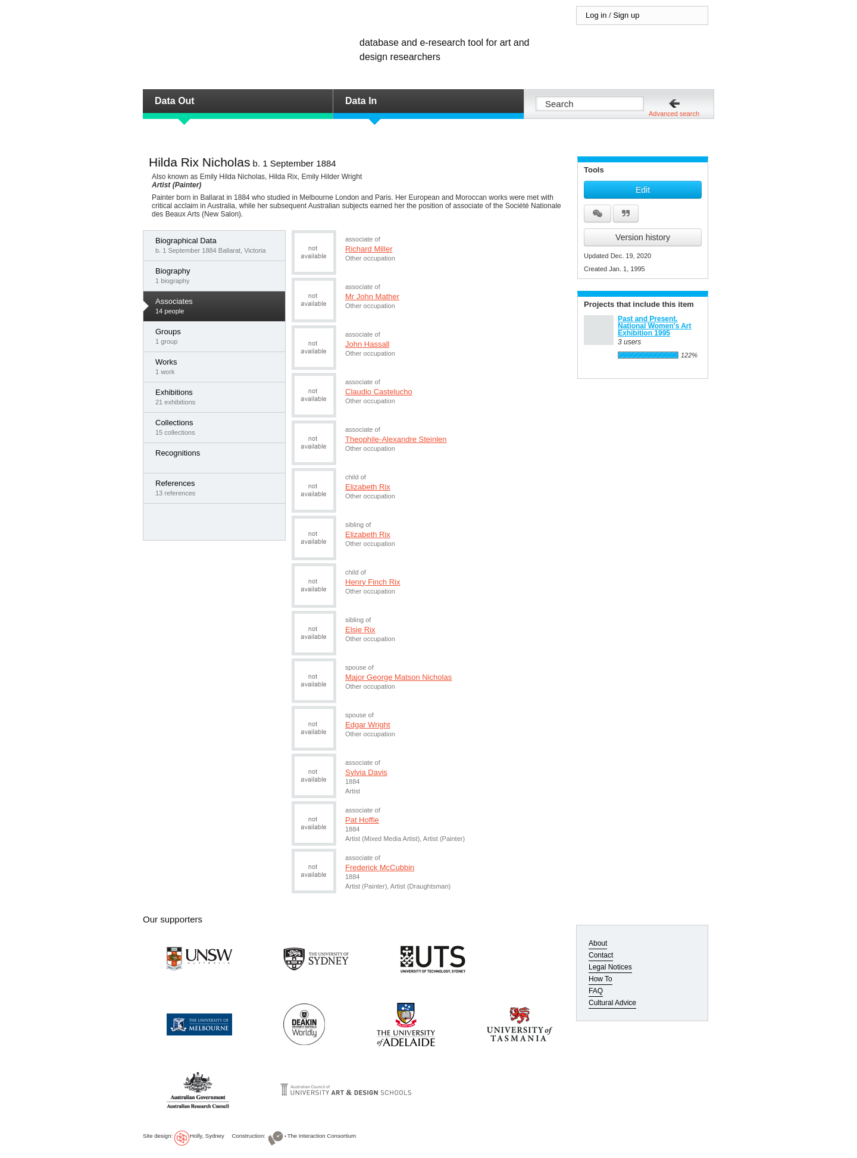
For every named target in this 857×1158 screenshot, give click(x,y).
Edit (643, 189)
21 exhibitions (217, 397)
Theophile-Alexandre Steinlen (396, 439)
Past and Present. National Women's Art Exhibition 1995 (655, 326)
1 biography (217, 275)
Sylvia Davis (366, 772)
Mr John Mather (372, 296)
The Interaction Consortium (321, 1135)
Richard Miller (368, 248)
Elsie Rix (360, 629)
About (598, 943)
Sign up (626, 15)
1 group (217, 336)
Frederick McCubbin (379, 867)
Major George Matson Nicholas (398, 677)
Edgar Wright (367, 724)
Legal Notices (610, 967)
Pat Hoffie (362, 819)
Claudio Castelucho (378, 391)
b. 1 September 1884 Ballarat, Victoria (217, 245)
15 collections (217, 427)
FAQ (596, 991)
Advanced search (674, 113)
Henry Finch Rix (372, 582)
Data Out (175, 101)
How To (600, 979)
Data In (361, 101)
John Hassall (367, 344)
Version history (642, 237)
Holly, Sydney (207, 1135)
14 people (217, 306)
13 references (217, 488)
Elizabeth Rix (367, 486)
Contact (601, 955)
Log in (596, 15)
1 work (217, 366)
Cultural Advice (612, 1003)
